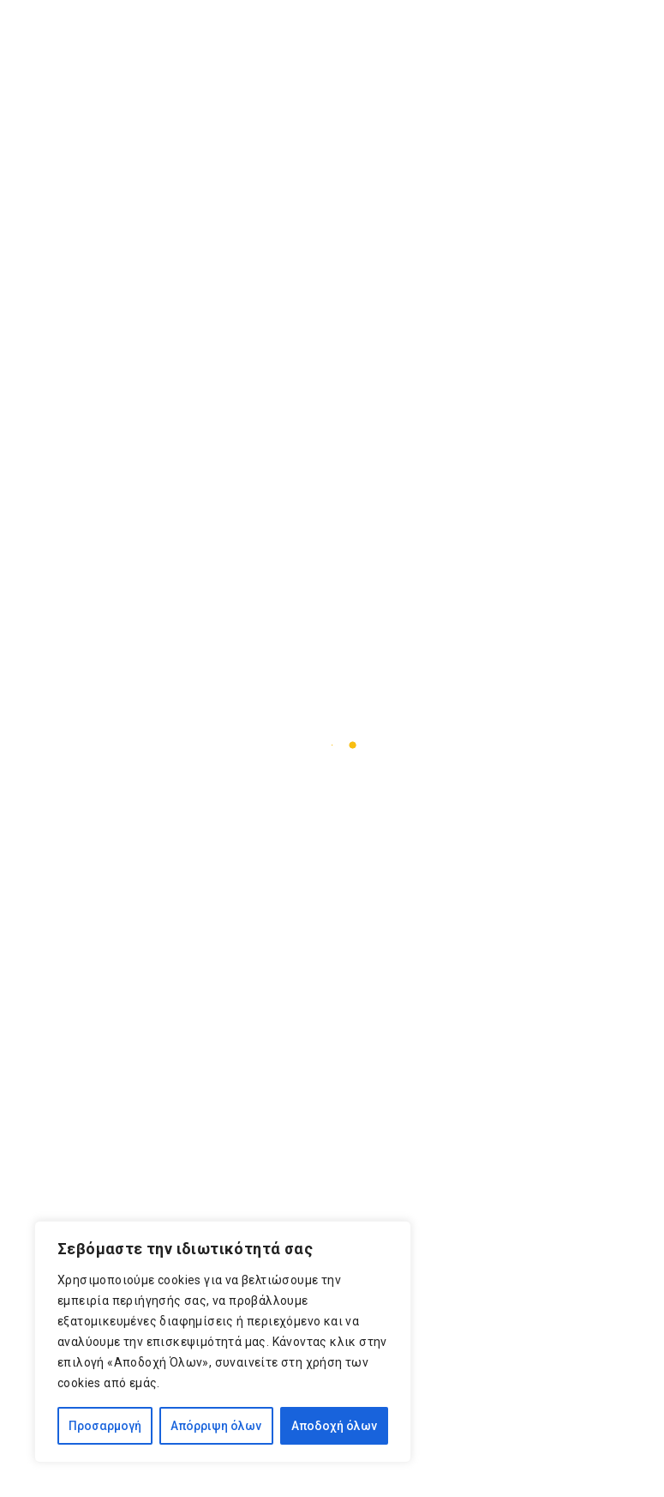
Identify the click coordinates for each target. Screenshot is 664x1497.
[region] (222, 1342)
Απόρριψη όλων (215, 1426)
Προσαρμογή (105, 1426)
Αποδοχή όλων (334, 1426)
